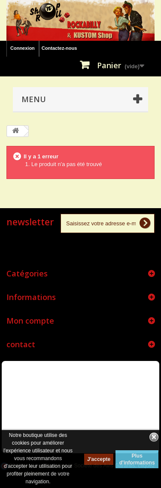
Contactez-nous (59, 48)
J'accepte (98, 459)
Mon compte (30, 320)
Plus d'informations (137, 459)
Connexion (22, 48)
